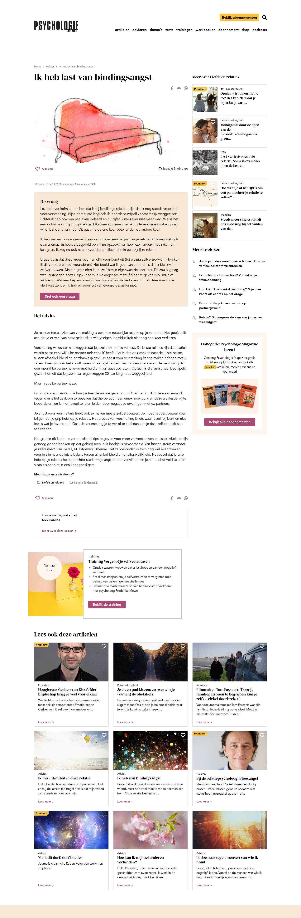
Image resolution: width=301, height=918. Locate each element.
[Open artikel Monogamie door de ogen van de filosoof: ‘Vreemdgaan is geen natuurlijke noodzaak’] (228, 130)
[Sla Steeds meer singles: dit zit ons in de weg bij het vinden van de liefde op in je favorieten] (212, 216)
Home (37, 66)
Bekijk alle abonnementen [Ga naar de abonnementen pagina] (230, 422)
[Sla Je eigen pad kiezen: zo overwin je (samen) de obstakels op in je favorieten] (182, 646)
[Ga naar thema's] (156, 30)
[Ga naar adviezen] (139, 30)
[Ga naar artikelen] (122, 30)
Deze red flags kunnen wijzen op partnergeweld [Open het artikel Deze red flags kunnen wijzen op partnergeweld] (222, 306)
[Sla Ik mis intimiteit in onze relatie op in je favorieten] (103, 735)
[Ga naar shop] (245, 30)
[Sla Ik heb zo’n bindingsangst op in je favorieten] (182, 735)
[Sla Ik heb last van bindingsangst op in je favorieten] (44, 169)
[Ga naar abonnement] (228, 30)
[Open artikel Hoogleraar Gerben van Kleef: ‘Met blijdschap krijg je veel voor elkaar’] (71, 684)
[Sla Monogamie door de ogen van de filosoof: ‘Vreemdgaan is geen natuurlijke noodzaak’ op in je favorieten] (212, 122)
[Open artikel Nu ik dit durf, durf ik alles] (71, 850)
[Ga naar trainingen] (184, 30)
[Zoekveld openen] (264, 17)
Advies (50, 66)
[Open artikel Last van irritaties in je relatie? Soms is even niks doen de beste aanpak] (228, 162)
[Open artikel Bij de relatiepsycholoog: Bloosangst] (230, 768)
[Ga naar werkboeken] (205, 30)
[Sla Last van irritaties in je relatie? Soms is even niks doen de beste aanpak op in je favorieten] (212, 153)
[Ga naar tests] (169, 30)
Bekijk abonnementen (239, 17)
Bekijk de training (107, 604)
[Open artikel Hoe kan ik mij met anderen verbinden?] (150, 850)
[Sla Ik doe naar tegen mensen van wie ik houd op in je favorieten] (262, 814)
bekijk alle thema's (85, 482)
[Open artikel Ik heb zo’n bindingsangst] (150, 768)
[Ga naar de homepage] (56, 26)
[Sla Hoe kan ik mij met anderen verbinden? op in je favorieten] (182, 814)
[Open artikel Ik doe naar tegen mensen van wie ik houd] (230, 850)
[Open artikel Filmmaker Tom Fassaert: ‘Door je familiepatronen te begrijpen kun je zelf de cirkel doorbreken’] (230, 684)
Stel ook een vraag (60, 296)
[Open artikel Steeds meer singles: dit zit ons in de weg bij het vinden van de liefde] (228, 225)
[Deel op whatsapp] (186, 88)
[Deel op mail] (179, 88)
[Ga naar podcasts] (259, 30)
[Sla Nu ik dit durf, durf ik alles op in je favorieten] (103, 814)
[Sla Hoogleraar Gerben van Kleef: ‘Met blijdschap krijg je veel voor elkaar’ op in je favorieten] (103, 646)
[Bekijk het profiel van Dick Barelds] (111, 523)
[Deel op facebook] (172, 88)
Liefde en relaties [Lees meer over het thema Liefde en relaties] (53, 482)
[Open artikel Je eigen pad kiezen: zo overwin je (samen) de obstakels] (150, 684)
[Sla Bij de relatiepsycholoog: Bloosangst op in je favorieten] (262, 735)
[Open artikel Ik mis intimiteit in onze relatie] (71, 768)
